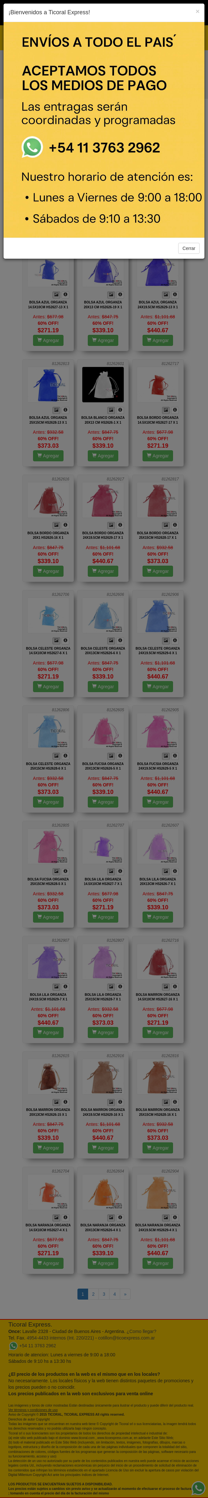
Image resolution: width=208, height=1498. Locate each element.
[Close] (198, 11)
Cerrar (188, 248)
